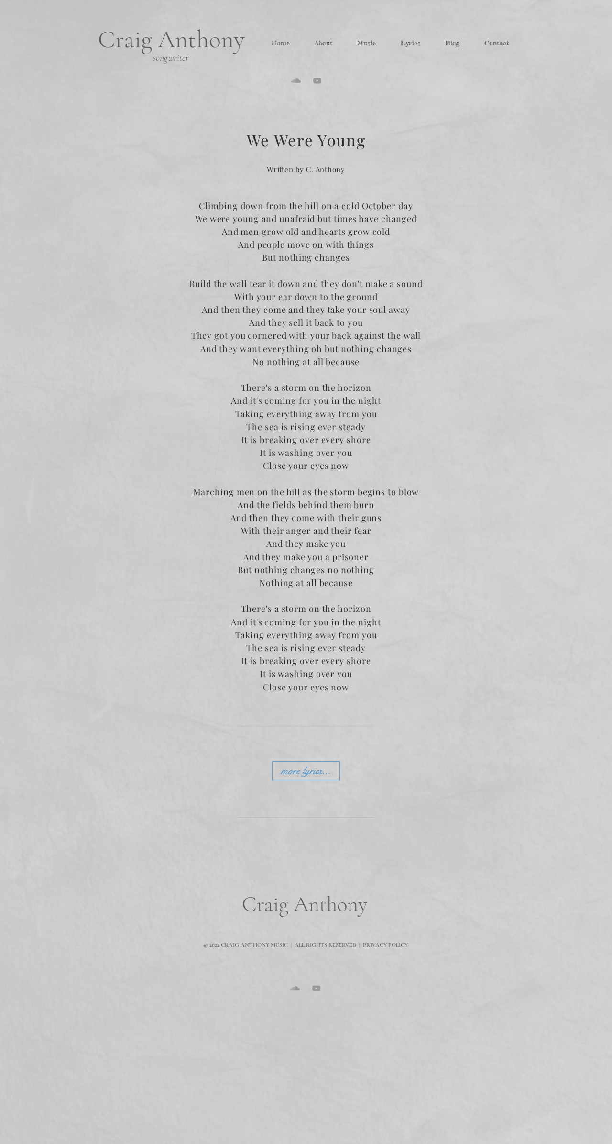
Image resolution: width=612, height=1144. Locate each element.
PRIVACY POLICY (385, 945)
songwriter (171, 58)
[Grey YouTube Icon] (317, 81)
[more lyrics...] (306, 770)
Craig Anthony (171, 39)
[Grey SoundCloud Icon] (296, 81)
